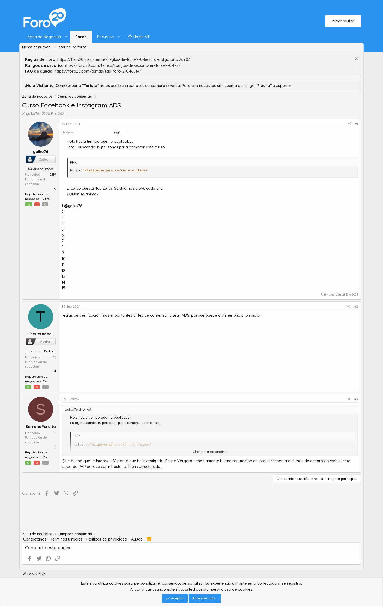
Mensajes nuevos (36, 47)
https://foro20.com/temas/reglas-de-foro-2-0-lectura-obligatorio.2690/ (123, 59)
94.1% (46, 199)
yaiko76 (32, 113)
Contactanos (34, 539)
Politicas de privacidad (106, 539)
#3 (356, 399)
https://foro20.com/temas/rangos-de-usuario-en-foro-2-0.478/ (122, 65)
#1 (356, 124)
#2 (356, 306)
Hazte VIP (139, 36)
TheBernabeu (41, 333)
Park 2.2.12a (34, 574)
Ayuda (137, 539)
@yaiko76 (73, 205)
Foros (81, 36)
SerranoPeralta (41, 426)
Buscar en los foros (70, 47)
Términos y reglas (66, 539)
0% (44, 381)
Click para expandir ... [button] (210, 451)
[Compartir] (349, 124)
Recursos (105, 36)
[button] (46, 37)
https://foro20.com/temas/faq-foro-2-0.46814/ (98, 71)
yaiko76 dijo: (75, 409)
